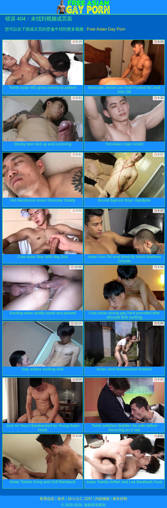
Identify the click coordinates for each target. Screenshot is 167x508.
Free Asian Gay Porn (106, 29)
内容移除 (102, 499)
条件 (61, 499)
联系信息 (47, 499)
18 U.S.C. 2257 (79, 499)
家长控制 (120, 499)
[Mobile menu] (5, 7)
